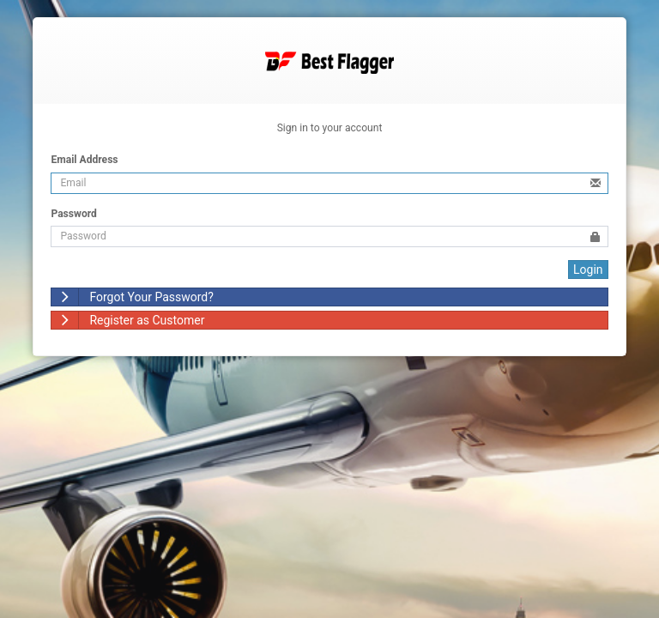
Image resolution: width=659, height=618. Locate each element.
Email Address (84, 160)
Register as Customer (127, 320)
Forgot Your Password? (132, 297)
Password (73, 214)
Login (588, 269)
